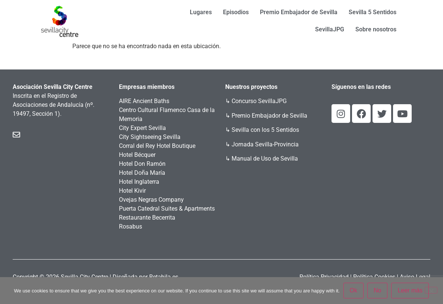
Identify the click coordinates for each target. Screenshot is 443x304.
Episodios (236, 12)
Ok (353, 290)
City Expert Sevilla (142, 127)
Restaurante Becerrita (147, 217)
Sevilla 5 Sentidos (372, 12)
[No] (431, 290)
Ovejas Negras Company (151, 199)
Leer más (410, 290)
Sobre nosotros (375, 29)
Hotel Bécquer (137, 154)
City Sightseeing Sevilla (149, 136)
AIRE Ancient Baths (144, 101)
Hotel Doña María (142, 172)
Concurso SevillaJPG (259, 101)
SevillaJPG (329, 29)
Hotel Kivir (132, 190)
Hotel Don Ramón (142, 163)
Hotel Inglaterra (139, 181)
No (377, 290)
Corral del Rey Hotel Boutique (157, 145)
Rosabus (130, 226)
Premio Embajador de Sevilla (298, 12)
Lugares (201, 12)
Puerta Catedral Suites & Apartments (167, 208)
